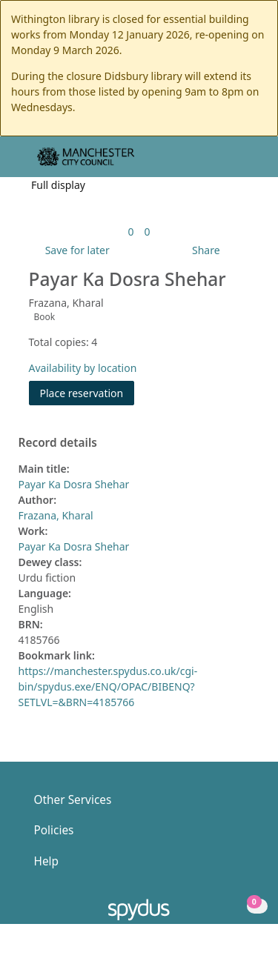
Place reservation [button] (87, 392)
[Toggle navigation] (244, 162)
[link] (130, 232)
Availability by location (83, 368)
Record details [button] (58, 443)
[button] (226, 162)
